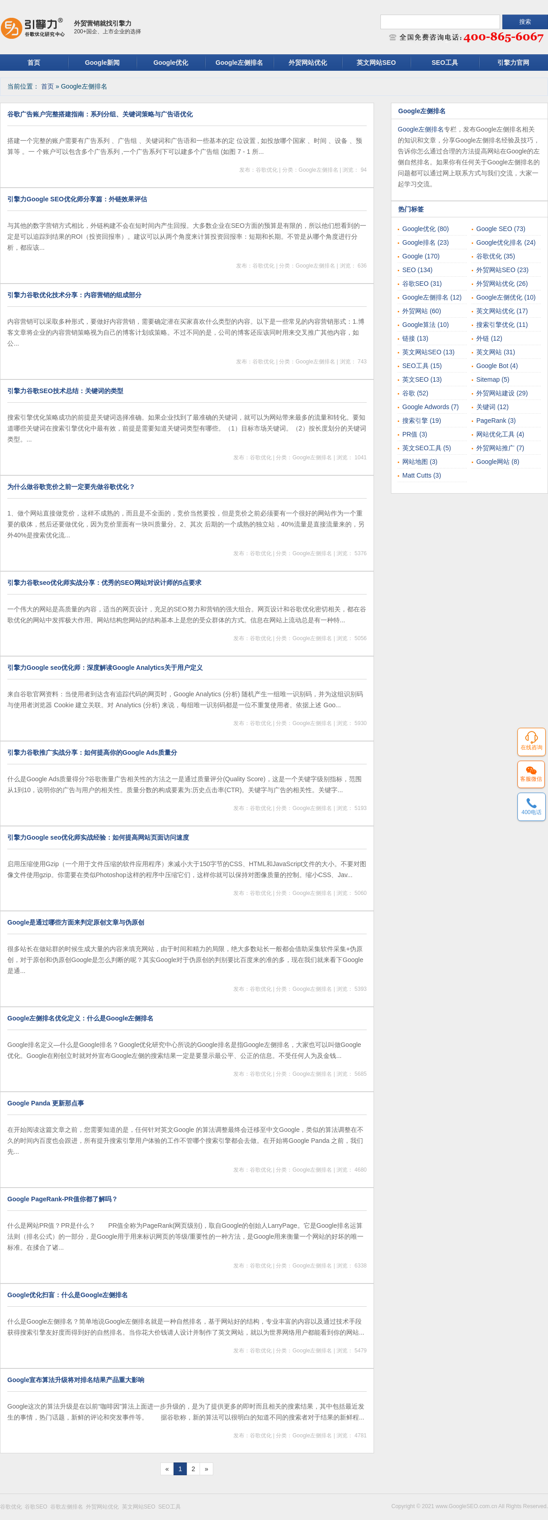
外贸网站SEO (502, 269)
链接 (415, 338)
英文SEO (422, 379)
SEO (417, 269)
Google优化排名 (506, 242)
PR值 (414, 434)
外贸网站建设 (502, 393)
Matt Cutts (421, 475)
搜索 (525, 21)
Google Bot (497, 365)
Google (421, 256)
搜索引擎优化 (502, 324)
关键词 (492, 406)
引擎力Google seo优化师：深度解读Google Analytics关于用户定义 (105, 667)
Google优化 (170, 62)
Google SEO (500, 228)
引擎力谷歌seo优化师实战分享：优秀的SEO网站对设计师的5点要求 (104, 582)
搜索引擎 (421, 420)
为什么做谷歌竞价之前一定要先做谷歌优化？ (71, 486)
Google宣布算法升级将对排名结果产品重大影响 (75, 1379)
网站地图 (419, 461)
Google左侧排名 (239, 62)
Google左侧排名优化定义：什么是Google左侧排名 (80, 1018)
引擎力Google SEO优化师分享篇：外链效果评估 (77, 199)
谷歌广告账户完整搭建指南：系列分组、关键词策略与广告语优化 (100, 114)
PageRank (496, 420)
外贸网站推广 (500, 448)
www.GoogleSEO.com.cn (467, 1506)
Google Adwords (430, 406)
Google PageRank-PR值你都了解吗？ (62, 1199)
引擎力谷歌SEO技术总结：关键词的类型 (65, 390)
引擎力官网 (513, 62)
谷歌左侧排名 (68, 1507)
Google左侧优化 (506, 297)
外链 (489, 338)
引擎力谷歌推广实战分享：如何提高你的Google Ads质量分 (92, 752)
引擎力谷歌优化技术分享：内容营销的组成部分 (74, 295)
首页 (33, 62)
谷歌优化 (495, 256)
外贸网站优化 (308, 62)
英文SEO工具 (426, 448)
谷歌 (415, 393)
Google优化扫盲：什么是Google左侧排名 (67, 1295)
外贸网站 (421, 311)
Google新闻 (102, 62)
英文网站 (495, 352)
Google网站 (497, 461)
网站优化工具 (500, 434)
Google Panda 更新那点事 (45, 1103)
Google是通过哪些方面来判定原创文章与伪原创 (75, 922)
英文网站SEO (376, 62)
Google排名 (425, 242)
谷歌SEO (422, 283)
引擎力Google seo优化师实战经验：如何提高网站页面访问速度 (98, 837)
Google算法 (425, 324)
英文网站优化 (502, 311)
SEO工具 (445, 62)
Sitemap (492, 379)
